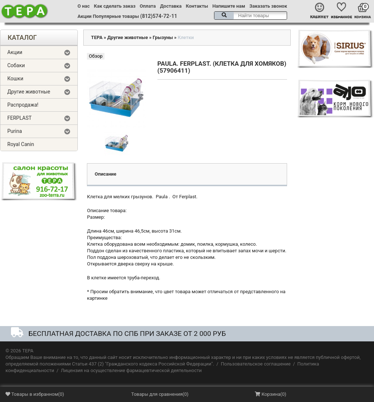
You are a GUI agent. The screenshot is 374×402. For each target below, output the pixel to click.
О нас (83, 6)
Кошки (15, 78)
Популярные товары (116, 16)
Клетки (186, 37)
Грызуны (163, 37)
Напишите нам (228, 6)
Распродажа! (22, 105)
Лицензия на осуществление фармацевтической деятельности (131, 370)
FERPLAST (19, 118)
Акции (84, 16)
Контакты (197, 6)
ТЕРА (96, 37)
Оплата (148, 6)
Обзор (95, 56)
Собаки (16, 65)
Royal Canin (20, 144)
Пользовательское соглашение (255, 364)
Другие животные (28, 92)
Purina (14, 131)
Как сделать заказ (115, 6)
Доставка (171, 6)
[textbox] (250, 15)
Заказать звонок (268, 6)
